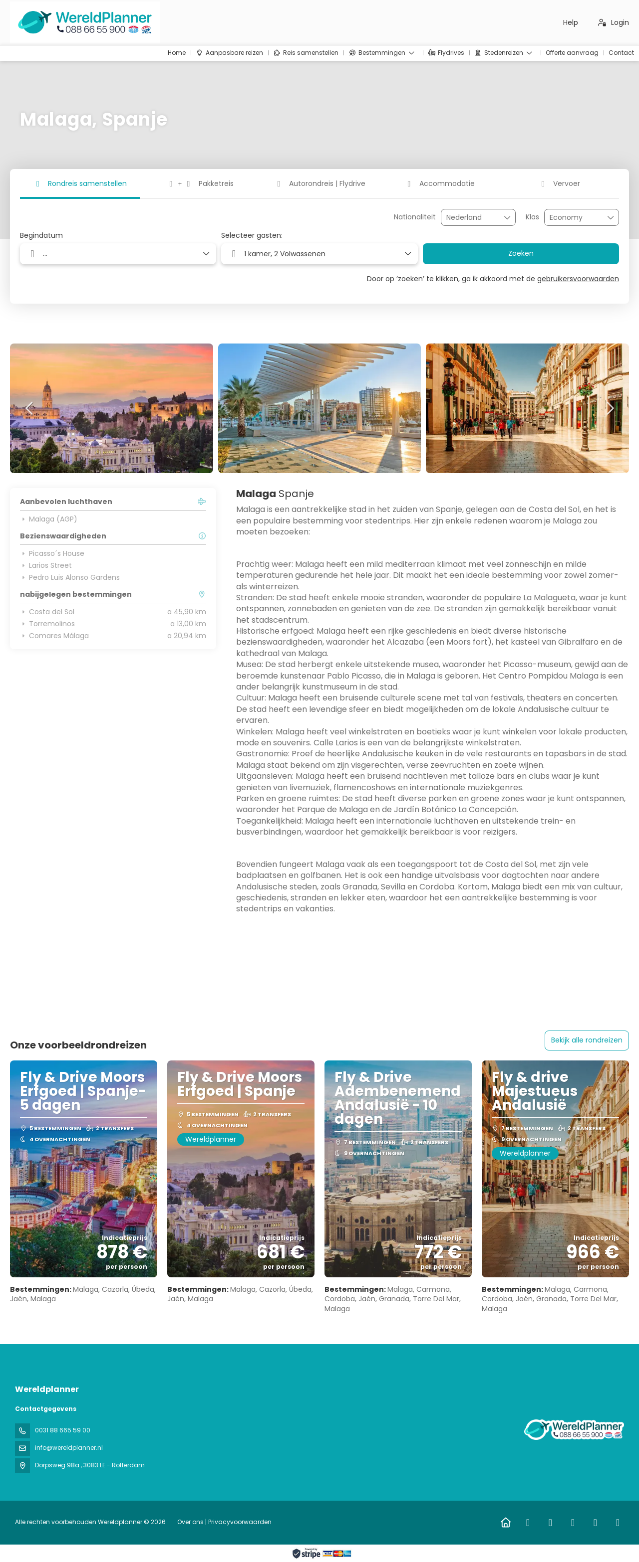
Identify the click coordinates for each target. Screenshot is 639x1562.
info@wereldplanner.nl (69, 1447)
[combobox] (471, 217)
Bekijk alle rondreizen (587, 1040)
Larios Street (46, 565)
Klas (532, 217)
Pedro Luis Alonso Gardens (70, 577)
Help (570, 22)
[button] (30, 408)
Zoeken (521, 253)
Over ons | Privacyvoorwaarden (224, 1522)
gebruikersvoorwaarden (578, 279)
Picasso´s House (52, 553)
